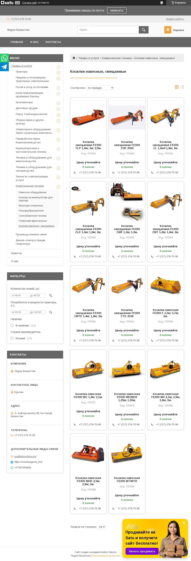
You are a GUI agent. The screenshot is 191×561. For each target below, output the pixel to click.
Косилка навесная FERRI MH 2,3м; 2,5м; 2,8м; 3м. (165, 397)
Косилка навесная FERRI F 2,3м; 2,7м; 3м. (166, 313)
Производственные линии (31, 234)
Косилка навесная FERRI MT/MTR (127, 479)
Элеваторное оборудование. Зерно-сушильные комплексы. (34, 131)
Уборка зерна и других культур (30, 122)
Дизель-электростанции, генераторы (31, 242)
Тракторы (21, 71)
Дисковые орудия (26, 108)
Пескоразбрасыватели (31, 210)
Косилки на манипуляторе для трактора (35, 199)
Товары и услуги (88, 58)
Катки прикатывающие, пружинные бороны (29, 94)
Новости (16, 253)
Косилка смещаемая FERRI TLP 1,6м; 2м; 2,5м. (88, 145)
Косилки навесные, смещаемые (36, 226)
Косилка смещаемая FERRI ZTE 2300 (127, 313)
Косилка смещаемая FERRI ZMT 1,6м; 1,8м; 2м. (165, 229)
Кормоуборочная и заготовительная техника (31, 150)
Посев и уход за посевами (32, 87)
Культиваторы (24, 102)
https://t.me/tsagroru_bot (28, 461)
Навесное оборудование (33, 192)
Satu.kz (113, 552)
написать (116, 10)
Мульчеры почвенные (31, 205)
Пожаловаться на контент (106, 555)
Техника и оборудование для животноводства (34, 159)
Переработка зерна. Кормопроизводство (28, 140)
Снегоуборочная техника (32, 215)
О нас (34, 42)
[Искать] (144, 30)
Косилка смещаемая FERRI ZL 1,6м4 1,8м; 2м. (166, 145)
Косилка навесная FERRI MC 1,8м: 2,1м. (88, 395)
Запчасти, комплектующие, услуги (32, 178)
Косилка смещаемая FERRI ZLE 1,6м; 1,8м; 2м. (88, 229)
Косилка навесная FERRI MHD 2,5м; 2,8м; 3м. (88, 481)
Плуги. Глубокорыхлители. (32, 114)
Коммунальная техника (117, 58)
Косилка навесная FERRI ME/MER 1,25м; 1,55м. (127, 397)
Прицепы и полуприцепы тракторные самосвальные (32, 79)
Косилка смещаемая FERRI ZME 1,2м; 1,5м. (127, 229)
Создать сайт (29, 2)
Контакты (53, 42)
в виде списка (182, 88)
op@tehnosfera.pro (25, 456)
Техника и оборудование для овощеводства (34, 169)
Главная (17, 42)
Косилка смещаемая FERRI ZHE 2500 (127, 145)
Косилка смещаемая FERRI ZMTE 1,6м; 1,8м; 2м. (88, 313)
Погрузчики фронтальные (33, 220)
